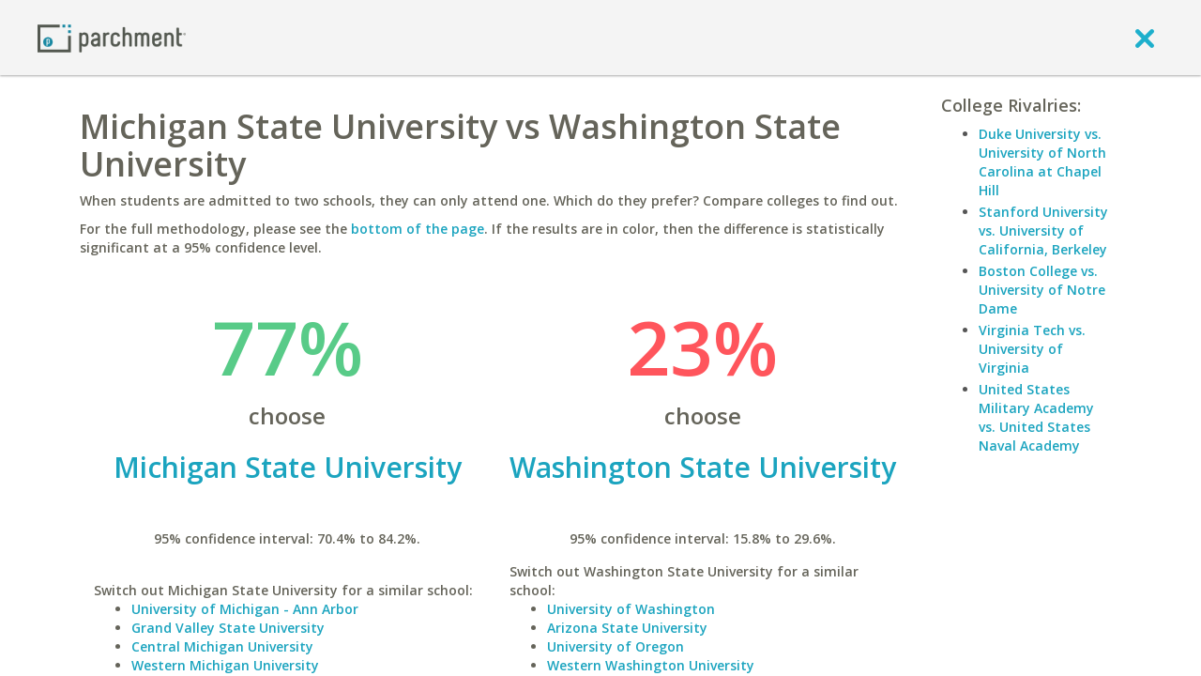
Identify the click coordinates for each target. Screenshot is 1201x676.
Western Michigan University (225, 665)
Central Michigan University (222, 646)
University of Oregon (615, 646)
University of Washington (631, 609)
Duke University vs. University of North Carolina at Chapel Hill (1042, 162)
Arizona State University (627, 628)
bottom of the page (417, 229)
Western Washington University (650, 665)
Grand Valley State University (228, 628)
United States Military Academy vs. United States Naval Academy (1036, 417)
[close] (1144, 37)
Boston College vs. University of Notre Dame (1042, 289)
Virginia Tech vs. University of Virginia (1032, 348)
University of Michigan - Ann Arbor (244, 609)
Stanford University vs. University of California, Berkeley (1043, 230)
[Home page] (112, 37)
